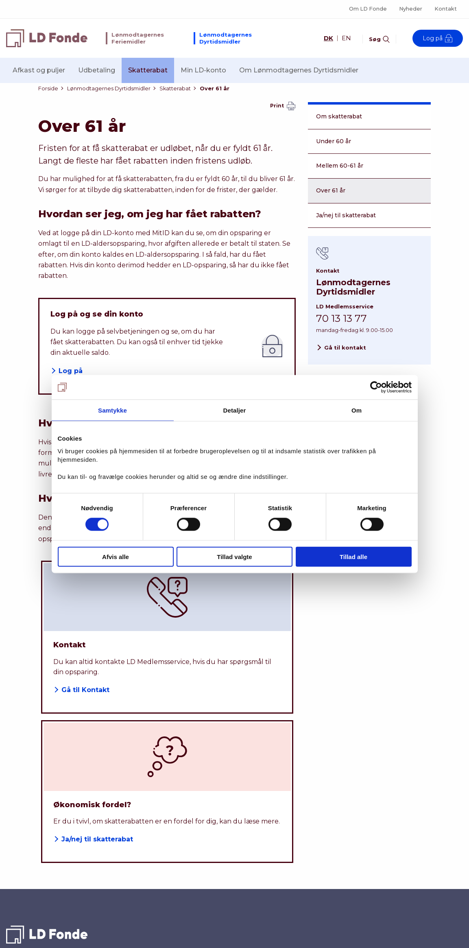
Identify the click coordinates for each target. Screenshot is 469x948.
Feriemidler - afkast (266, 857)
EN (346, 38)
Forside (48, 93)
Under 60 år (333, 150)
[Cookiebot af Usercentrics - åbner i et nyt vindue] (376, 387)
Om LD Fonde (368, 9)
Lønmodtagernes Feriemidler (137, 38)
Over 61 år (214, 93)
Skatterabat (148, 70)
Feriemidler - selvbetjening (278, 872)
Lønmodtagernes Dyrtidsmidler (225, 38)
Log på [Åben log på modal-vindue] (438, 38)
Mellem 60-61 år (339, 175)
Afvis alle (115, 556)
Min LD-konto (203, 70)
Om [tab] (356, 410)
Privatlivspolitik (373, 872)
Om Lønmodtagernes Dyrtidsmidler (298, 70)
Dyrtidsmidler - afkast (269, 828)
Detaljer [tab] (234, 410)
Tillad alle (353, 556)
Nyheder (410, 9)
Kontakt (445, 9)
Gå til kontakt (345, 357)
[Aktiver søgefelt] (379, 38)
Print (283, 115)
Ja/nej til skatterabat (346, 224)
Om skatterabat (339, 125)
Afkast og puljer (39, 70)
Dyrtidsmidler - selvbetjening (282, 843)
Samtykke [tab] (112, 410)
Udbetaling (96, 70)
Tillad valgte (234, 556)
